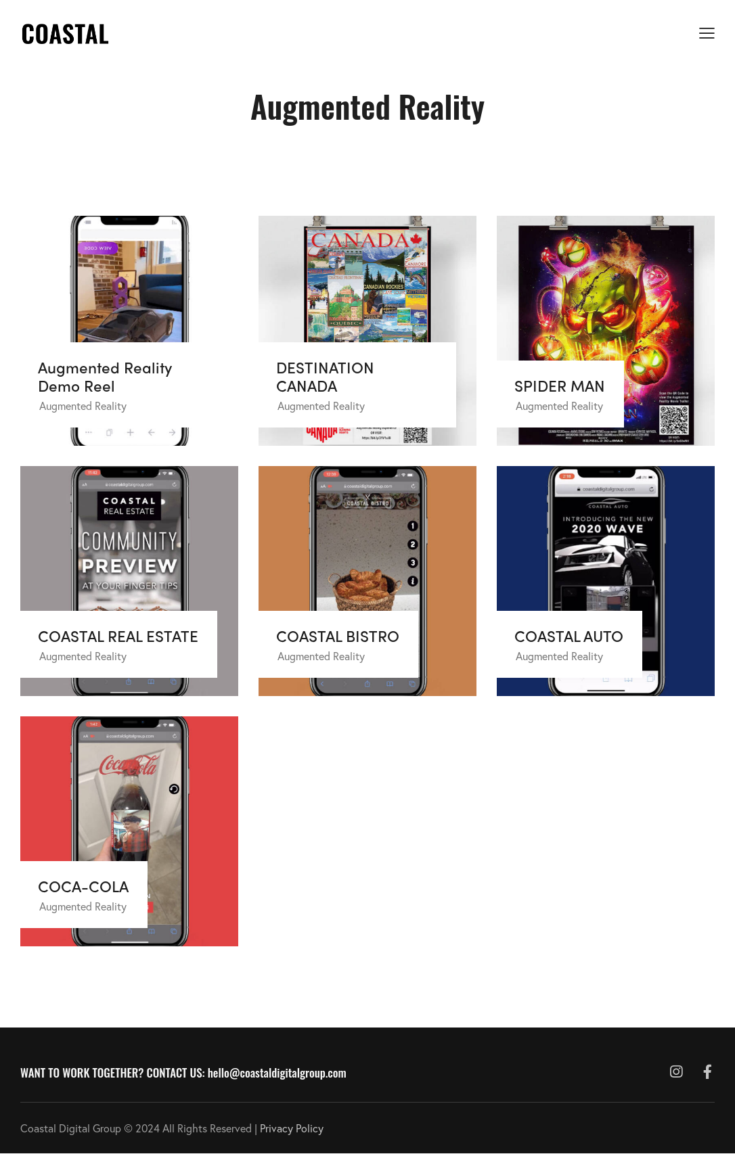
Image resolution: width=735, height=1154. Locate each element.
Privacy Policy (292, 1128)
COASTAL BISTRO (337, 635)
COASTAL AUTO (568, 635)
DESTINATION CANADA (325, 376)
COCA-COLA (83, 886)
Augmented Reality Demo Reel (105, 376)
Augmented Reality (83, 405)
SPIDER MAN (559, 385)
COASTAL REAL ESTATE (118, 635)
